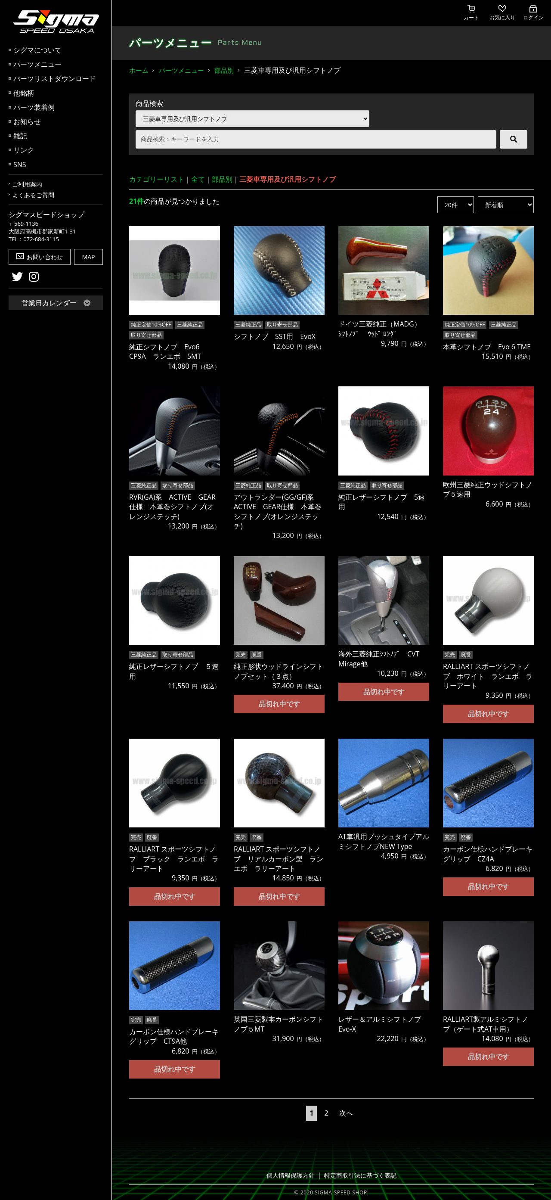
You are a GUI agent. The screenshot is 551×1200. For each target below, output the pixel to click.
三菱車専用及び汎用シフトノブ (287, 179)
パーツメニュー (37, 64)
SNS (19, 164)
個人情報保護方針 (293, 1175)
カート (471, 13)
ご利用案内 (27, 184)
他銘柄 (23, 93)
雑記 (20, 135)
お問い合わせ (39, 256)
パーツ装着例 (34, 107)
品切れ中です (279, 703)
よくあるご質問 (33, 195)
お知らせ (27, 121)
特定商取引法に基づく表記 (358, 1175)
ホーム (139, 70)
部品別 (224, 70)
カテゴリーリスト (156, 179)
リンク (23, 150)
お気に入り (502, 13)
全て (198, 179)
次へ (346, 1112)
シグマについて (37, 50)
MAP (88, 257)
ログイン (533, 13)
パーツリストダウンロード (54, 78)
